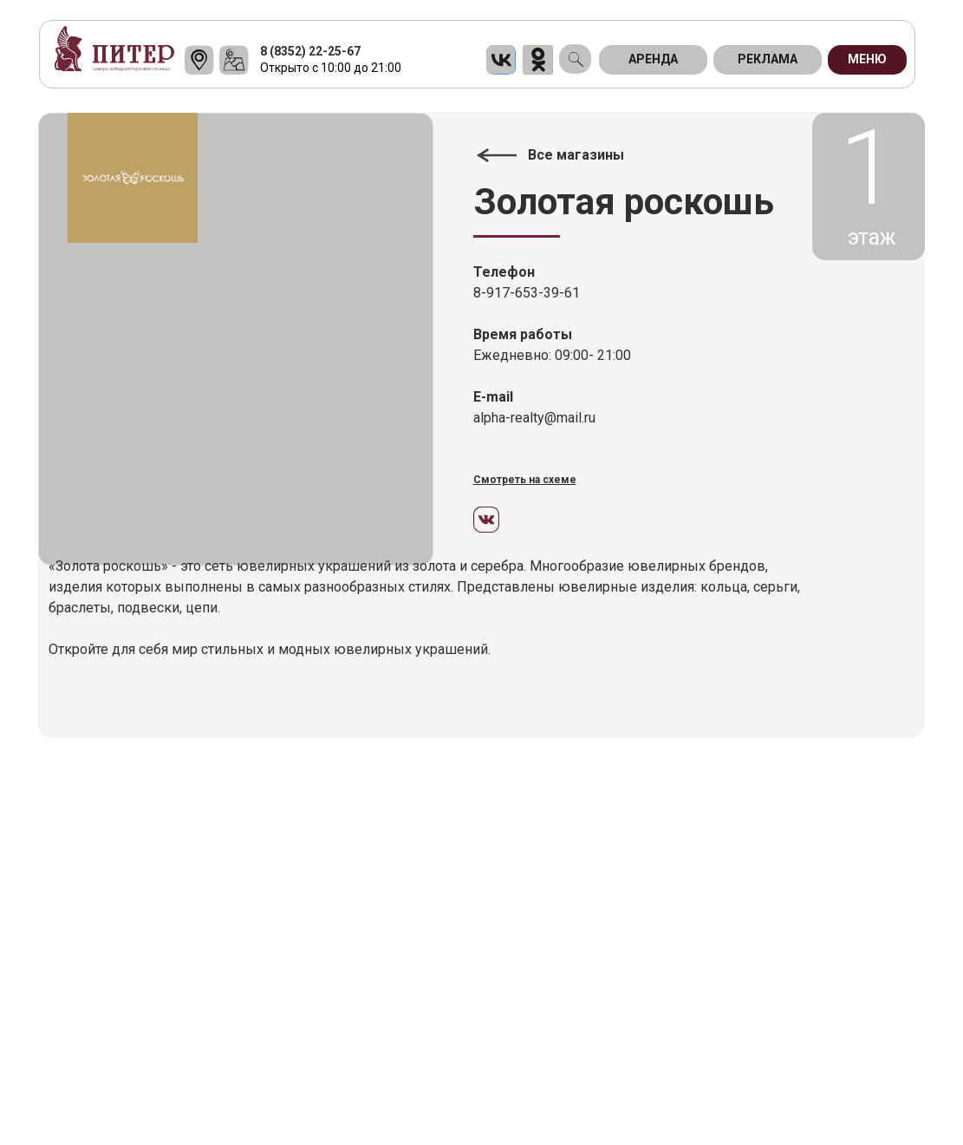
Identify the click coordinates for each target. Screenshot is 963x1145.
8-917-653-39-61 (526, 293)
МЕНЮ (867, 59)
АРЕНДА (653, 59)
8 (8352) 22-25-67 (310, 51)
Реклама (767, 59)
